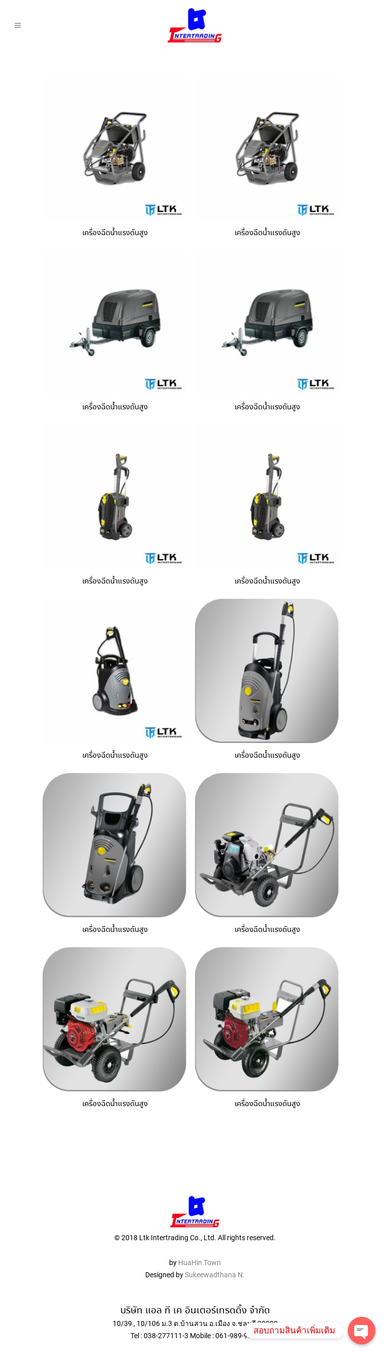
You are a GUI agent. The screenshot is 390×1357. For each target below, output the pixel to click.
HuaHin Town (199, 1244)
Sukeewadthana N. (214, 1256)
